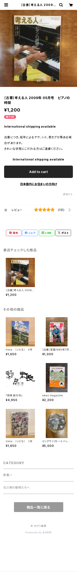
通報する (68, 194)
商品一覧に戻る (39, 507)
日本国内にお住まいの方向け (38, 184)
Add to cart (38, 172)
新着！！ (8, 475)
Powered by (38, 532)
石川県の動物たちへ (16, 487)
